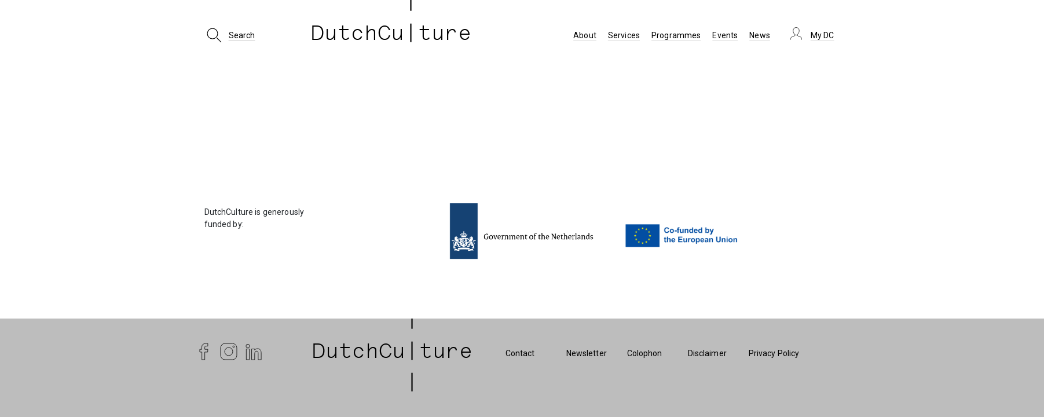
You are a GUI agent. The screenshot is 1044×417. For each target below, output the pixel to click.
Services (624, 35)
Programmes (676, 35)
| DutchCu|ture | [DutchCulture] (392, 353)
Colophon (644, 353)
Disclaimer (707, 353)
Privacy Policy (774, 353)
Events (725, 35)
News (759, 35)
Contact (520, 353)
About (584, 35)
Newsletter (586, 353)
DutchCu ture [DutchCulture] (391, 35)
